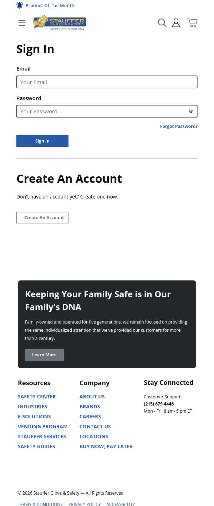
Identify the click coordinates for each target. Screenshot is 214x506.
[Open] (21, 22)
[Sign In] (42, 141)
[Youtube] (165, 443)
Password (28, 98)
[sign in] (173, 23)
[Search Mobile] (162, 23)
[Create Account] (42, 217)
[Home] (59, 23)
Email (23, 68)
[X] (149, 460)
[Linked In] (149, 443)
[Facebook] (181, 443)
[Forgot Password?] (179, 126)
